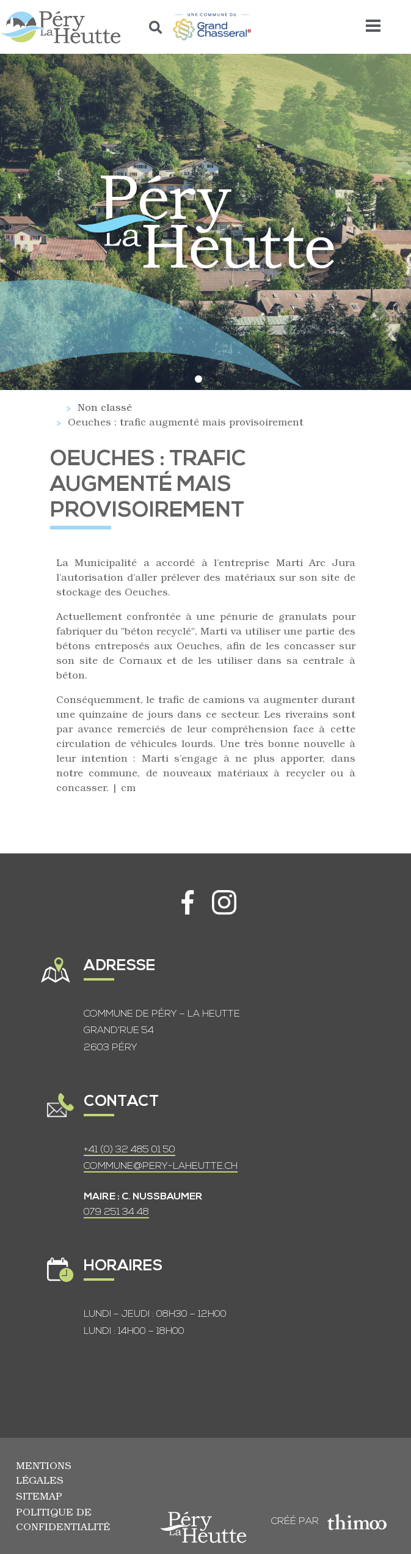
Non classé (105, 406)
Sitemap (39, 1495)
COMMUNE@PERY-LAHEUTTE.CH (161, 1166)
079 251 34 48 (116, 1212)
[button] (156, 27)
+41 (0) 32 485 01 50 (129, 1150)
